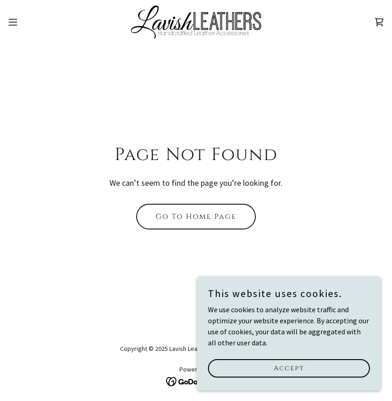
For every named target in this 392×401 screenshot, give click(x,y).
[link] (195, 22)
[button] (32, 22)
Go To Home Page (196, 217)
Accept (289, 368)
